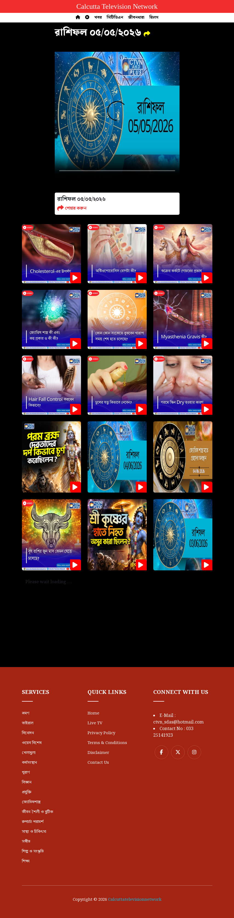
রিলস (153, 17)
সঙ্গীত (26, 841)
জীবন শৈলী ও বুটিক (37, 812)
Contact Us (98, 762)
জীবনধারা (136, 17)
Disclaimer (98, 753)
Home (93, 713)
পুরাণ (26, 772)
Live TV (95, 723)
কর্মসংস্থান (29, 762)
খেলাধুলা (29, 753)
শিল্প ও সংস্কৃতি (33, 851)
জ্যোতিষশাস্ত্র (31, 802)
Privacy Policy (101, 733)
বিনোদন (28, 733)
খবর (98, 17)
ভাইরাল (27, 723)
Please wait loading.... (48, 582)
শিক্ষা (26, 861)
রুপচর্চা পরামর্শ (33, 822)
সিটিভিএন (115, 17)
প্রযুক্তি (26, 792)
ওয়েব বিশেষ (32, 743)
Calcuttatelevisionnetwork (134, 899)
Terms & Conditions (107, 743)
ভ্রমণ (25, 713)
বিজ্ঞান (26, 782)
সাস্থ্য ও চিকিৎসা (34, 831)
